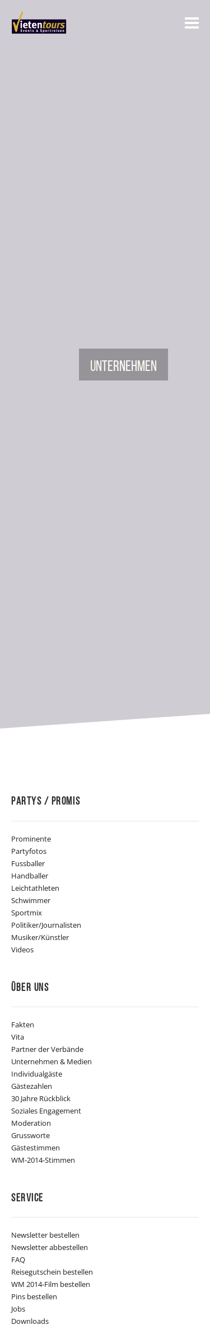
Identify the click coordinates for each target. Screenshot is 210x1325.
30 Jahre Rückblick (41, 1098)
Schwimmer (30, 900)
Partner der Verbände (47, 1049)
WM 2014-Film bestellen (50, 1284)
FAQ (18, 1259)
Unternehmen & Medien (51, 1061)
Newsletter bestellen (45, 1235)
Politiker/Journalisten (46, 925)
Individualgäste (36, 1074)
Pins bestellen (34, 1296)
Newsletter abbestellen (49, 1247)
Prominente (31, 839)
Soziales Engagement (46, 1111)
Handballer (29, 876)
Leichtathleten (35, 888)
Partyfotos (28, 851)
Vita (17, 1037)
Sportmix (26, 913)
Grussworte (30, 1135)
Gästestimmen (35, 1148)
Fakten (22, 1024)
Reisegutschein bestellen (52, 1272)
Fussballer (28, 863)
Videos (22, 950)
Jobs (18, 1309)
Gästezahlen (31, 1086)
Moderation (31, 1123)
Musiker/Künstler (40, 937)
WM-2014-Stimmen (43, 1160)
